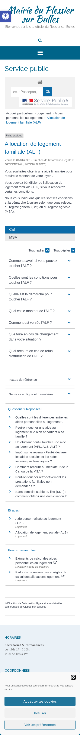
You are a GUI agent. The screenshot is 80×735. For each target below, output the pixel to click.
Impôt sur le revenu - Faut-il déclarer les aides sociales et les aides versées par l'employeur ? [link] (41, 456)
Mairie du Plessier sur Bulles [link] (40, 14)
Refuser (40, 713)
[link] (5, 16)
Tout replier (39, 250)
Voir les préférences (40, 725)
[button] (73, 677)
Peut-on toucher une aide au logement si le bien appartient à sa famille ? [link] (39, 432)
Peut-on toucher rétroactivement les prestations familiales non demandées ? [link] (40, 481)
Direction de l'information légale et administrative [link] (34, 603)
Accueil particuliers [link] (20, 113)
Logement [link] (44, 113)
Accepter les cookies (40, 701)
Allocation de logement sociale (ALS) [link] (41, 532)
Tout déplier (64, 250)
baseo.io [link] (41, 606)
